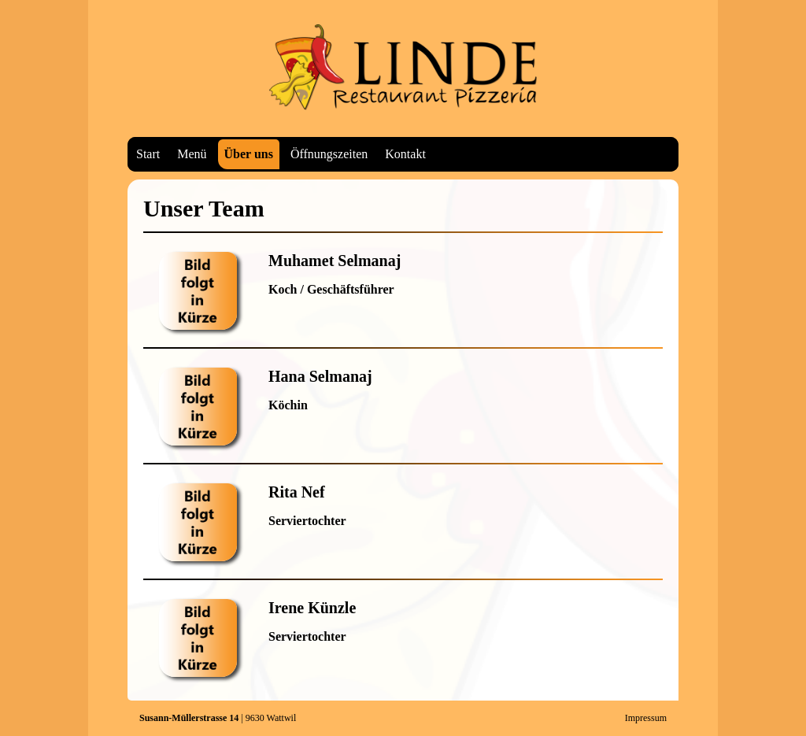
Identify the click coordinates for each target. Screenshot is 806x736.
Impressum (646, 717)
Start (148, 154)
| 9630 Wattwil (217, 717)
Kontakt (405, 154)
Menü (191, 154)
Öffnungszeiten (329, 154)
